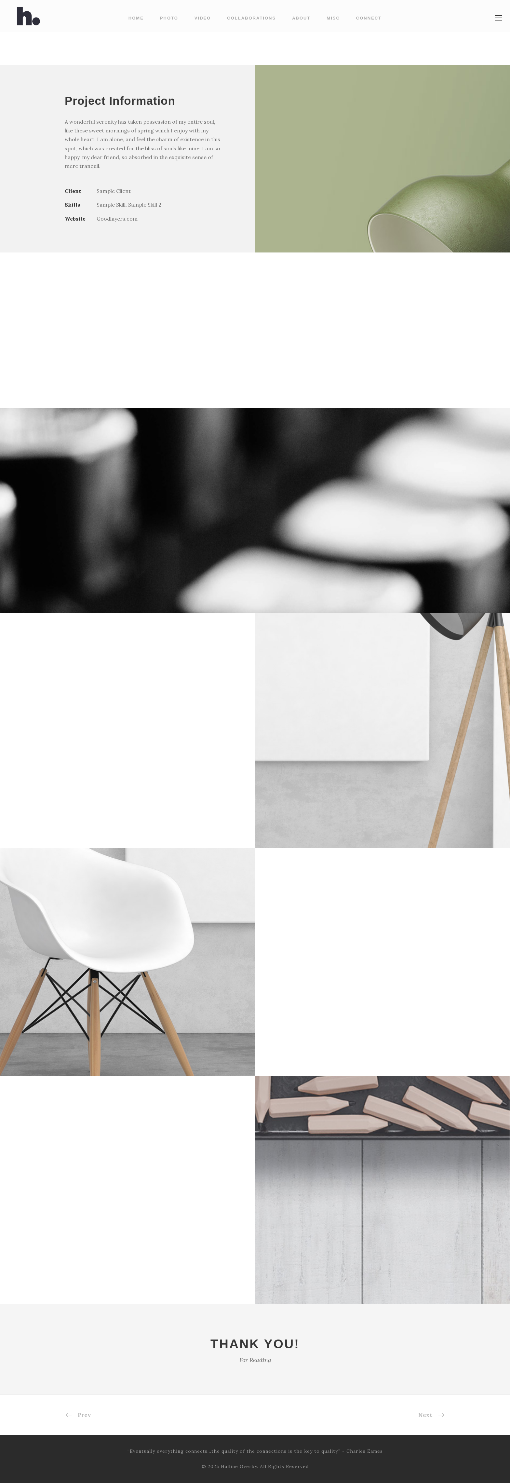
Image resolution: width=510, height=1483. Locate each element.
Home (136, 18)
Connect (369, 18)
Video (203, 18)
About (301, 18)
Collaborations (251, 18)
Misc (333, 18)
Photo (169, 18)
